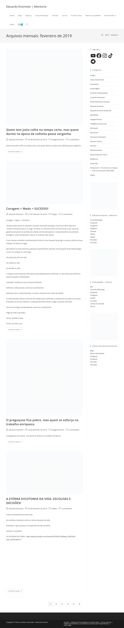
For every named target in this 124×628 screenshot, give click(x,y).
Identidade (94, 115)
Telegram (93, 228)
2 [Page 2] (56, 604)
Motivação (94, 128)
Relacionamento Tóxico (98, 155)
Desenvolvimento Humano (100, 102)
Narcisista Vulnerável (98, 137)
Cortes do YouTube (97, 304)
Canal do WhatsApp (97, 289)
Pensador (93, 240)
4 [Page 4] (67, 604)
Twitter (92, 237)
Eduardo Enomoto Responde (100, 110)
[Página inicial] (102, 35)
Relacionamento (96, 150)
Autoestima (94, 84)
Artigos (54, 214)
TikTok (92, 234)
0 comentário (74, 139)
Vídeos (54, 508)
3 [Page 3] (62, 604)
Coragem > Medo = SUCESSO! (27, 209)
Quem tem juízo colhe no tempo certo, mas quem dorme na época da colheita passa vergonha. (42, 132)
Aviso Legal (67, 625)
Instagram (94, 226)
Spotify (92, 298)
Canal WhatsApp (96, 220)
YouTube (93, 242)
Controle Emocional (97, 97)
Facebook (93, 223)
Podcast (93, 146)
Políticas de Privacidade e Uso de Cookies (85, 622)
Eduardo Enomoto (16, 139)
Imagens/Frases (58, 139)
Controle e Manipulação (99, 93)
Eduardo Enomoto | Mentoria (26, 6)
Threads (93, 231)
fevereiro (114, 35)
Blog (91, 351)
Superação (94, 163)
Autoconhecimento (97, 80)
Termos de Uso (106, 622)
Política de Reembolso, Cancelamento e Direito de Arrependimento (86, 624)
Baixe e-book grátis (97, 353)
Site (91, 287)
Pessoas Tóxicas (96, 141)
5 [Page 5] (73, 604)
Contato (66, 622)
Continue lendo (16, 152)
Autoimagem (95, 88)
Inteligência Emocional (98, 124)
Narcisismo (94, 133)
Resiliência (94, 159)
